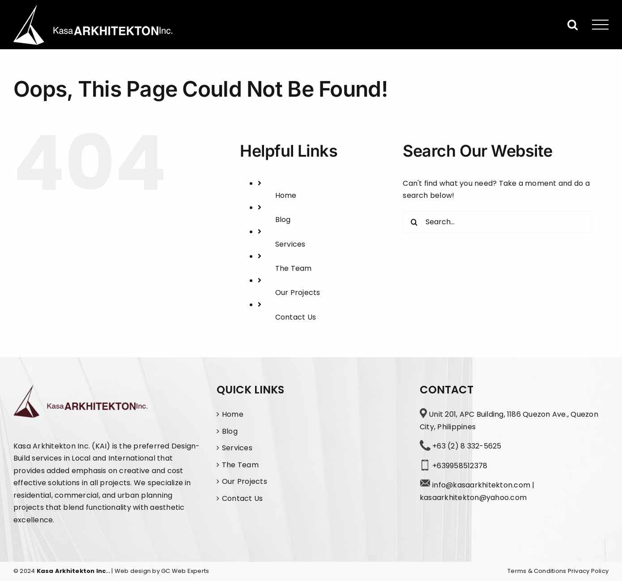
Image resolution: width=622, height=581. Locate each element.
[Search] (414, 222)
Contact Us (295, 317)
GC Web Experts (185, 571)
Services (290, 244)
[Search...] (497, 222)
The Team (293, 268)
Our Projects (297, 292)
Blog (283, 219)
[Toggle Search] (572, 24)
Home (286, 195)
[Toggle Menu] (600, 25)
